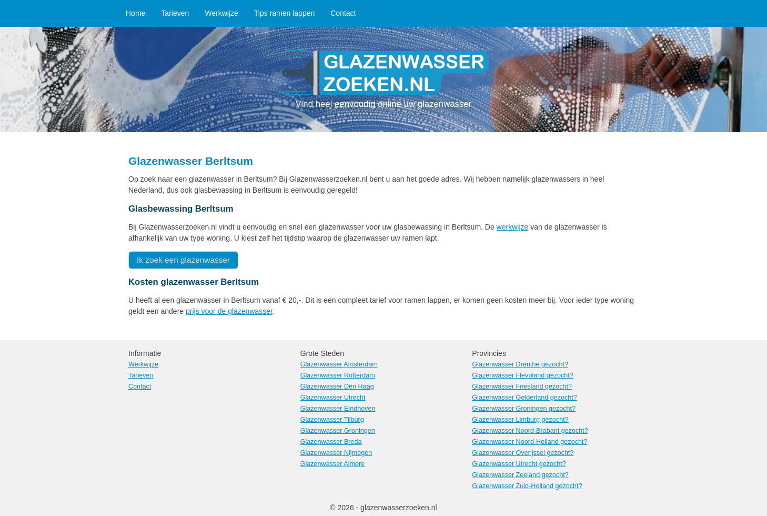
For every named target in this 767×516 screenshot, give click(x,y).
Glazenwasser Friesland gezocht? (522, 386)
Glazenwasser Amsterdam (339, 364)
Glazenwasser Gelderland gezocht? (524, 397)
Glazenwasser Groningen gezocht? (524, 408)
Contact (343, 13)
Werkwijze (221, 13)
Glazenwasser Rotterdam (337, 375)
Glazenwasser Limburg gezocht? (520, 419)
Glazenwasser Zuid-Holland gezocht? (527, 486)
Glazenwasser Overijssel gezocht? (522, 453)
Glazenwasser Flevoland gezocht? (522, 375)
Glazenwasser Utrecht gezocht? (519, 464)
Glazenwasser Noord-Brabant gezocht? (530, 430)
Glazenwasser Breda (331, 441)
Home (135, 13)
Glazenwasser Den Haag (337, 386)
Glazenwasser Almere (332, 464)
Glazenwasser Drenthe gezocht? (520, 364)
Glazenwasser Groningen (337, 430)
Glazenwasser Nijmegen (336, 453)
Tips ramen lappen (284, 13)
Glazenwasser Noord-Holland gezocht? (529, 441)
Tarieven (175, 13)
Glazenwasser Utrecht (333, 397)
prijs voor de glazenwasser (229, 311)
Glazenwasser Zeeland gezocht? (520, 475)
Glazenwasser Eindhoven (338, 408)
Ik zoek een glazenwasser (183, 259)
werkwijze (513, 227)
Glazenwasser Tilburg (332, 419)
